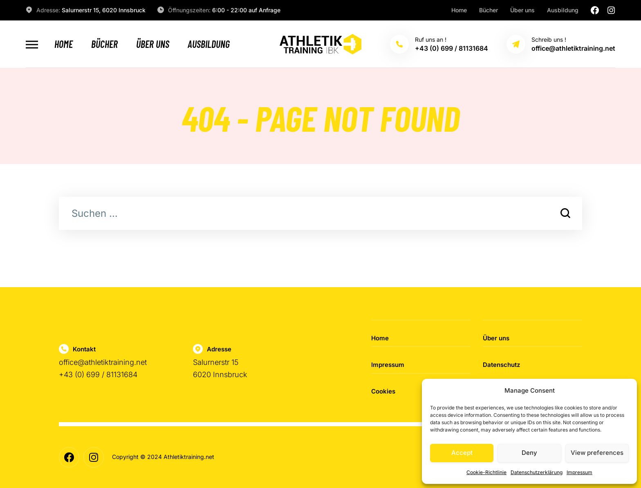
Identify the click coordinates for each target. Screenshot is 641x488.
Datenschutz (501, 365)
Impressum (579, 472)
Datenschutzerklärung (537, 472)
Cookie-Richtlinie (486, 472)
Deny (529, 453)
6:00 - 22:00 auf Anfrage (246, 10)
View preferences (597, 453)
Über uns (522, 10)
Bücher (488, 10)
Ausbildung (562, 10)
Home (459, 10)
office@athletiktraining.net (103, 362)
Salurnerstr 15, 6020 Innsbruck (104, 10)
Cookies (383, 391)
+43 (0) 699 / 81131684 (98, 374)
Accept (462, 453)
